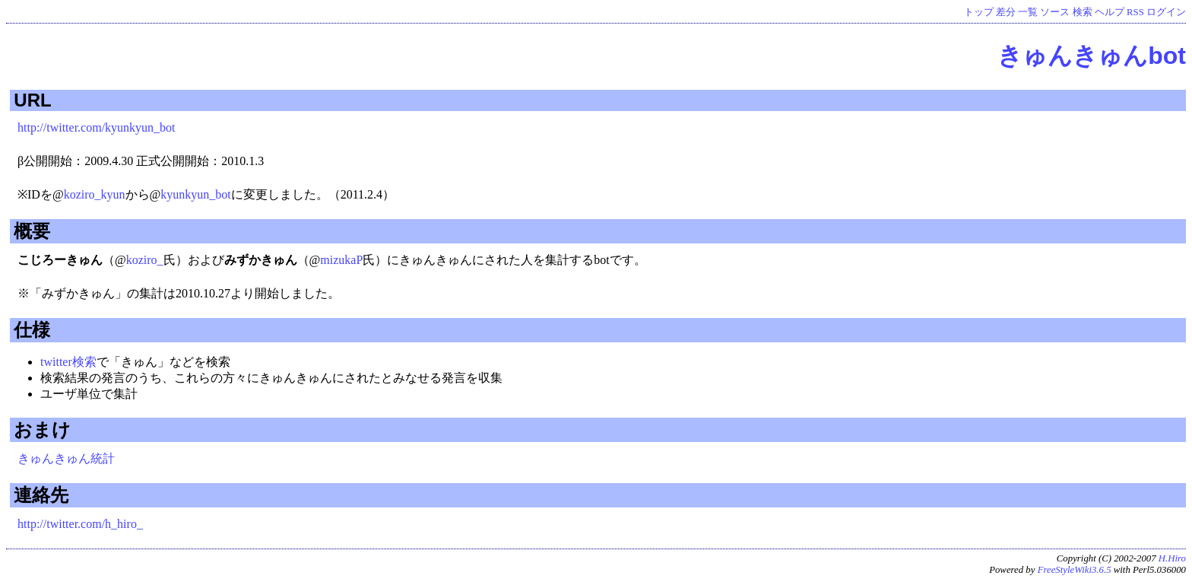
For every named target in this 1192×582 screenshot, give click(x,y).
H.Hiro (1172, 558)
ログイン (1166, 12)
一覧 (1028, 12)
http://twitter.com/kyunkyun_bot (96, 127)
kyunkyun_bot (195, 194)
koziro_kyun (94, 194)
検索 (1082, 12)
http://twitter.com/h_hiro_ (80, 523)
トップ (979, 12)
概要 (32, 231)
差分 (1006, 12)
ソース (1055, 12)
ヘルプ (1109, 12)
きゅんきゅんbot (1091, 55)
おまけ (42, 429)
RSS (1135, 12)
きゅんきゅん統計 (66, 458)
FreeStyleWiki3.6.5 (1074, 570)
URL (32, 100)
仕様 (32, 330)
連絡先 (41, 495)
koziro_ (144, 259)
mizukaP (341, 259)
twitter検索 (68, 361)
